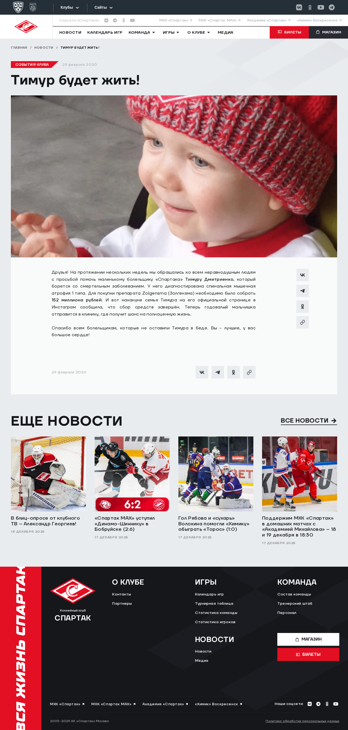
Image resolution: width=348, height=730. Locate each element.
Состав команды (294, 594)
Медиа (202, 660)
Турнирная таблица (214, 603)
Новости (44, 48)
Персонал (286, 612)
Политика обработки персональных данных (302, 721)
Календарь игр (209, 594)
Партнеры (122, 603)
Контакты (121, 594)
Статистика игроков (215, 622)
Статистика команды (216, 612)
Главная (19, 48)
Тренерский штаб (294, 603)
